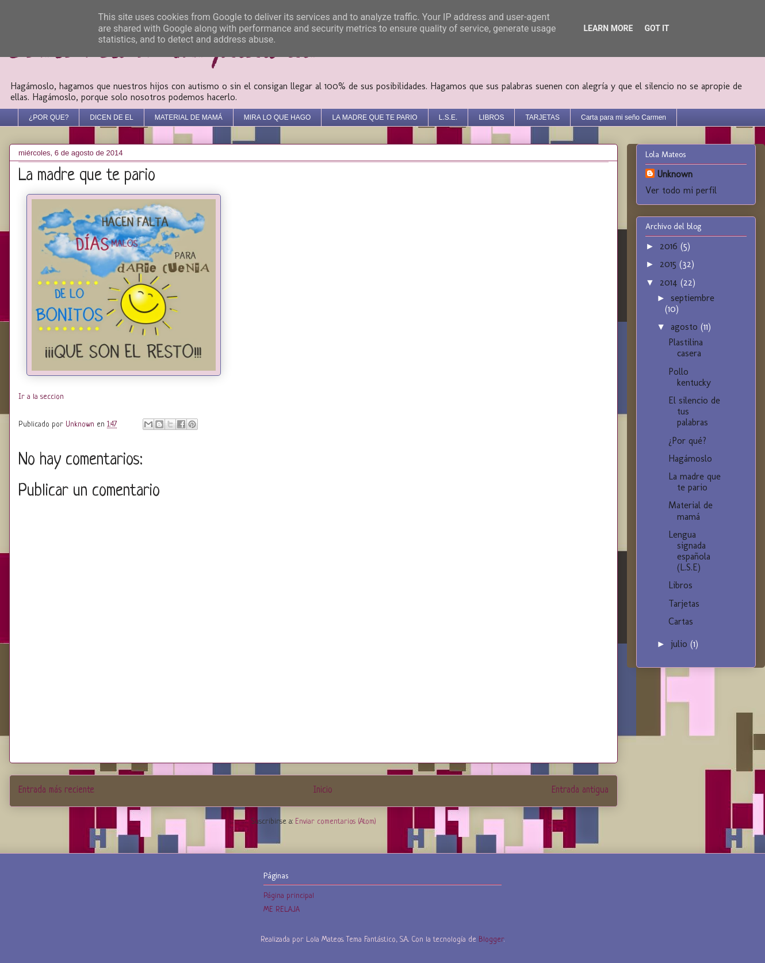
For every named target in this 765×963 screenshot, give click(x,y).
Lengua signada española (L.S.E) (689, 551)
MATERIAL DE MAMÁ (189, 117)
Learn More (608, 28)
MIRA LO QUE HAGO (277, 117)
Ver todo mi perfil (681, 190)
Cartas (680, 621)
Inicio (322, 790)
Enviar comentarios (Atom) (335, 821)
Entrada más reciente (56, 790)
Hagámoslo (690, 458)
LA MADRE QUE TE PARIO (374, 117)
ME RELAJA (281, 909)
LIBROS (491, 117)
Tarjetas (683, 603)
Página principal (288, 896)
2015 (669, 263)
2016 (670, 246)
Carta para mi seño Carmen (623, 117)
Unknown (675, 174)
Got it (656, 28)
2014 (670, 282)
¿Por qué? (687, 440)
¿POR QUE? (48, 117)
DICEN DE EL (111, 117)
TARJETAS (542, 117)
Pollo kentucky (689, 377)
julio (680, 643)
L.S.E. (448, 117)
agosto (686, 326)
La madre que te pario (694, 482)
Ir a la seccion (41, 397)
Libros (680, 585)
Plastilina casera (685, 348)
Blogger (491, 939)
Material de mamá (690, 511)
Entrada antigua (580, 790)
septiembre (692, 297)
